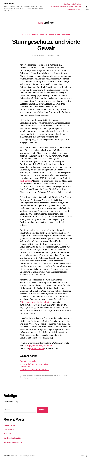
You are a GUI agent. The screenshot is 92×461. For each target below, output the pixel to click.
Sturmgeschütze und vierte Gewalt (46, 45)
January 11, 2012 (54, 55)
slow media (9, 4)
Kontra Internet (9, 425)
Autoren (70, 9)
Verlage (39, 378)
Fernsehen (26, 35)
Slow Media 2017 (10, 430)
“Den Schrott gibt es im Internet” (34, 369)
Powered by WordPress (28, 456)
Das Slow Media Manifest (72, 4)
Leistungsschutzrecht (51, 375)
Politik (35, 35)
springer (24, 378)
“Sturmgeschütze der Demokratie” (36, 302)
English (78, 9)
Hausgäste (8, 434)
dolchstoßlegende (39, 375)
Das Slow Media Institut (12, 438)
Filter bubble (26, 367)
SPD (60, 375)
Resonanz (77, 7)
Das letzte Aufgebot (28, 361)
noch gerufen (26, 181)
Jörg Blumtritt (40, 55)
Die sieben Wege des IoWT (13, 442)
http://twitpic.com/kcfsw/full (39, 346)
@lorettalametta (36, 348)
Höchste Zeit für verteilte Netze (34, 364)
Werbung (43, 35)
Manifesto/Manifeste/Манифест (62, 7)
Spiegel (65, 375)
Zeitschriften (54, 35)
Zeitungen (66, 35)
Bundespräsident (27, 375)
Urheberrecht (32, 378)
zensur (44, 378)
